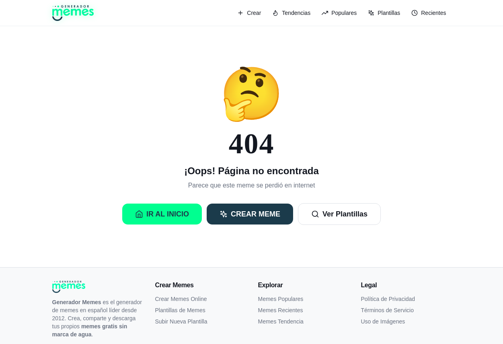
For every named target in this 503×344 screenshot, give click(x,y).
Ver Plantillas (339, 214)
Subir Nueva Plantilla (181, 321)
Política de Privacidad (388, 299)
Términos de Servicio (387, 310)
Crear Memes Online (181, 299)
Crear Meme (250, 214)
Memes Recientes (280, 310)
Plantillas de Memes (180, 310)
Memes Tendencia (281, 321)
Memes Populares (281, 299)
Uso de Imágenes (383, 321)
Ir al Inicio (162, 214)
